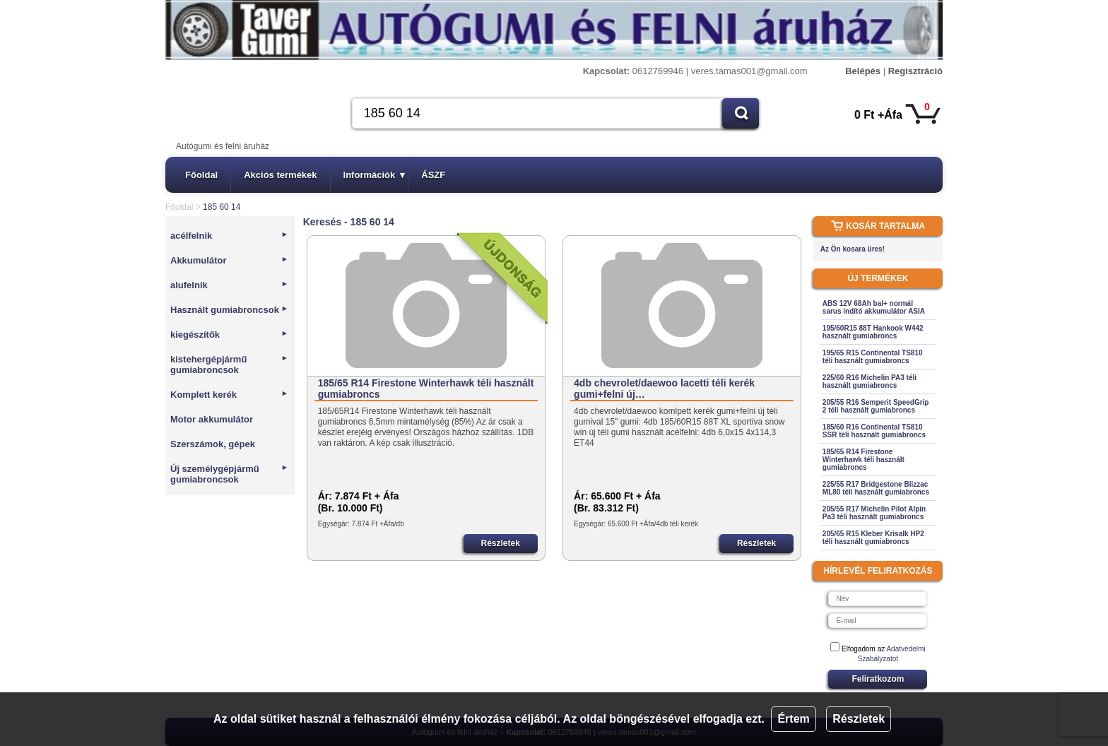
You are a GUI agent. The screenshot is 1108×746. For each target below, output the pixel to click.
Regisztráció (915, 71)
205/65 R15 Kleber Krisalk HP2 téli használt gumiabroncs (873, 537)
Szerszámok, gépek (212, 444)
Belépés (862, 71)
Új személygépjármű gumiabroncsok (229, 474)
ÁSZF (433, 175)
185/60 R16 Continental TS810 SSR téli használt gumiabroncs (874, 431)
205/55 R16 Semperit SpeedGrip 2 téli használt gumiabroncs (876, 406)
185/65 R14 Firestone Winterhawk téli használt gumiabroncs (426, 388)
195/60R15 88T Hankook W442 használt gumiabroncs (873, 332)
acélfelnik (229, 235)
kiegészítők (229, 334)
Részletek (858, 719)
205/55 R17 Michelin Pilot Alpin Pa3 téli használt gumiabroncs (874, 513)
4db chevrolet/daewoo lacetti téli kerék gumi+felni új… (664, 388)
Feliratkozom (877, 679)
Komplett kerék (229, 394)
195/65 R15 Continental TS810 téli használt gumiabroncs (873, 357)
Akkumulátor (229, 260)
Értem (793, 719)
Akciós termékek (280, 175)
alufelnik (229, 285)
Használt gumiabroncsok (229, 309)
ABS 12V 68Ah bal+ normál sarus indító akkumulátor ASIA (874, 307)
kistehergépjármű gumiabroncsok (229, 364)
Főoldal (201, 175)
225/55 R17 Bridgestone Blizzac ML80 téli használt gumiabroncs (876, 488)
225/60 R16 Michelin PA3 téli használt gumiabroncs (870, 381)
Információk (374, 175)
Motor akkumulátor (211, 419)
